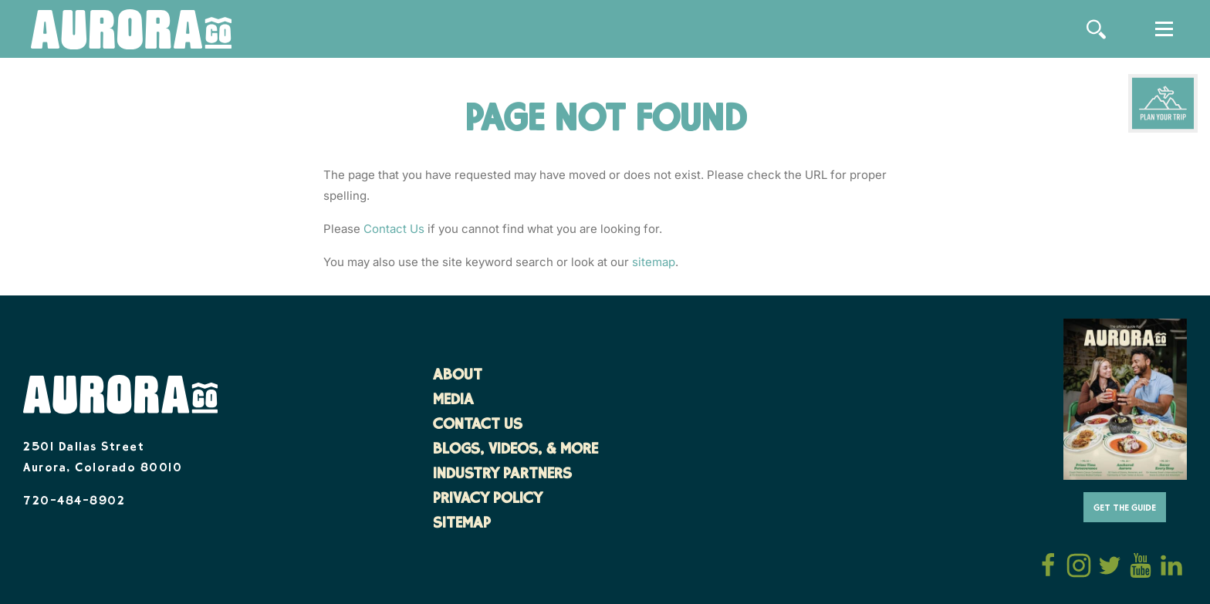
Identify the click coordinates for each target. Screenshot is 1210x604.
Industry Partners (502, 475)
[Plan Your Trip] (1163, 103)
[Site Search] (1096, 29)
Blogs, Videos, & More (515, 450)
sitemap (653, 262)
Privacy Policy (487, 499)
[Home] (131, 30)
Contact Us (393, 228)
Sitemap (462, 524)
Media (453, 401)
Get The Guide (1124, 509)
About (457, 376)
